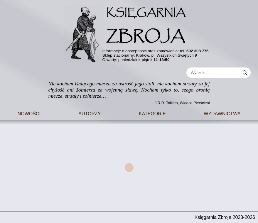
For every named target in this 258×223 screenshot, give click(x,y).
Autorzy (89, 113)
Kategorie (152, 113)
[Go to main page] (129, 31)
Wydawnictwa (222, 113)
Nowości (29, 113)
